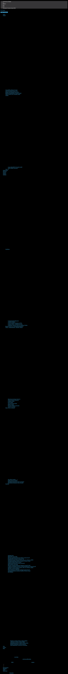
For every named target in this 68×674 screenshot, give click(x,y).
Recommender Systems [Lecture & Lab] (16, 558)
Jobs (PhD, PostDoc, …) (13, 479)
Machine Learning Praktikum (13, 568)
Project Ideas (10, 402)
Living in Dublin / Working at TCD (15, 323)
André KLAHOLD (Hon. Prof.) (11, 91)
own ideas (16, 657)
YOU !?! (7, 169)
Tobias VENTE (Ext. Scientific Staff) (12, 94)
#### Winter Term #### (12, 556)
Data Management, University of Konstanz (18, 645)
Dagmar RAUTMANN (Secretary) (12, 92)
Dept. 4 (4, 3)
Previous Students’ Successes (13, 405)
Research (5, 171)
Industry (4, 173)
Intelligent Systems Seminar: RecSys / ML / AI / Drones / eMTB (20, 559)
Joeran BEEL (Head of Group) (11, 89)
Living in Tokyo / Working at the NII (15, 324)
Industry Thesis (11, 404)
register (32, 662)
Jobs (4, 646)
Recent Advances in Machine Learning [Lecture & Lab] (19, 569)
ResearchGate (5, 667)
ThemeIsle (11, 672)
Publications (5, 170)
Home (4, 14)
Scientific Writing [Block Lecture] (14, 562)
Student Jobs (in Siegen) (12, 480)
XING (4, 669)
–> (3, 2)
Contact (4, 647)
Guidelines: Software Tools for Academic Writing (17, 325)
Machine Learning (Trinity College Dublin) (18, 640)
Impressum (5, 670)
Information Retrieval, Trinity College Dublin (19, 643)
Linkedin (4, 665)
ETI (3, 5)
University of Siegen (7, 1)
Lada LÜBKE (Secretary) (13, 168)
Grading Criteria (11, 401)
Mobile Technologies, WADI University (18, 644)
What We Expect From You (13, 400)
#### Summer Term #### (13, 564)
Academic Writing (11, 321)
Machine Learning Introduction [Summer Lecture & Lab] (19, 565)
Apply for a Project (11, 406)
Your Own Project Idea (12, 403)
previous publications (27, 659)
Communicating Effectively (13, 320)
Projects (4, 172)
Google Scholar (4, 664)
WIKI (12, 662)
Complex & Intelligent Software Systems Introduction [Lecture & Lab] (22, 566)
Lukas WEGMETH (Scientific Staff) (15, 167)
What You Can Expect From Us (14, 399)
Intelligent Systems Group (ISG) (9, 8)
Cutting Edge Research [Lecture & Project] (16, 563)
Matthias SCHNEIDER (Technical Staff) (13, 93)
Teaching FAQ (11, 555)
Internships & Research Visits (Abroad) (15, 482)
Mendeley (5, 668)
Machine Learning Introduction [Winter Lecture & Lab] (19, 557)
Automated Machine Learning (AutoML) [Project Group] (19, 560)
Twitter (4, 666)
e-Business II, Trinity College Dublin (17, 641)
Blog (4, 648)
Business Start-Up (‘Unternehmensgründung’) (14, 326)
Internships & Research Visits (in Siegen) (16, 481)
